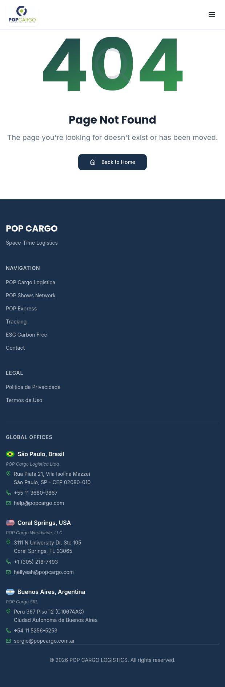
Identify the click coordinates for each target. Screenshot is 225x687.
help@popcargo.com (39, 503)
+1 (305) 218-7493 (36, 562)
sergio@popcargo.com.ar (44, 641)
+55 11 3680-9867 (35, 493)
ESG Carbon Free (26, 335)
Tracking (16, 321)
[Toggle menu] (212, 14)
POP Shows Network (31, 295)
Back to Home (112, 162)
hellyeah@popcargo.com (44, 572)
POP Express (21, 308)
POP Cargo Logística (30, 282)
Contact (15, 348)
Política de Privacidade (33, 387)
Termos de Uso (24, 400)
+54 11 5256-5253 (35, 630)
